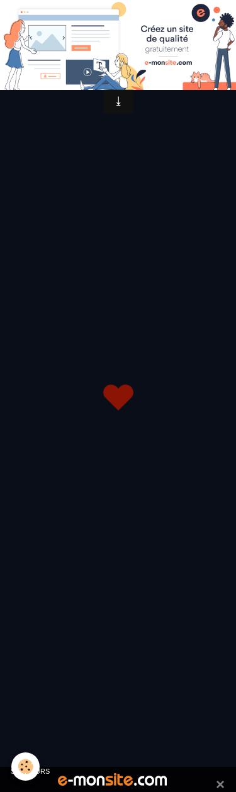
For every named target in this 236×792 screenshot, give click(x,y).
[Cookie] (25, 766)
